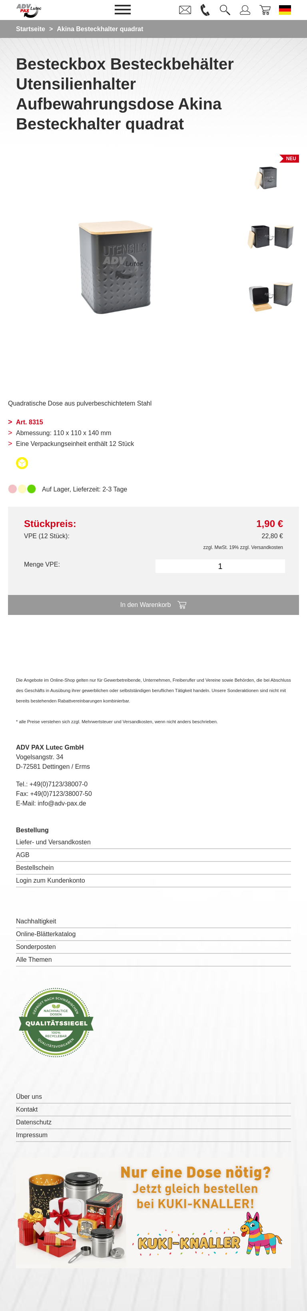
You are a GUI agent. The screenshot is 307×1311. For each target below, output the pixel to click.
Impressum (32, 1135)
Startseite (30, 29)
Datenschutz (34, 1122)
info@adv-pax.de (62, 803)
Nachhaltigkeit (36, 921)
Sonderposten (36, 946)
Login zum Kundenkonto (50, 880)
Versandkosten (267, 547)
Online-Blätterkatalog (46, 934)
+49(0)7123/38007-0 (59, 784)
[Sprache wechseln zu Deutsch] (285, 10)
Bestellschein (35, 867)
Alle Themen (34, 959)
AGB (23, 854)
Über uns (29, 1096)
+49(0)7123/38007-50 (61, 793)
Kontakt (27, 1109)
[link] (185, 10)
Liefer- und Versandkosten (53, 842)
